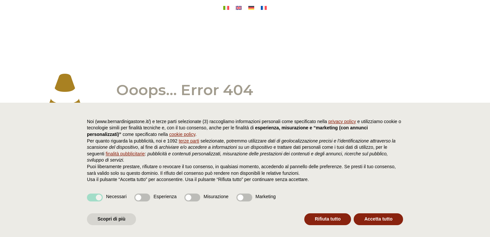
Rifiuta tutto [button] (328, 219)
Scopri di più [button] (111, 219)
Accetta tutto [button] (378, 219)
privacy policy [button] (342, 121)
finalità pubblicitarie (125, 153)
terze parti (189, 141)
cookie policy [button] (182, 134)
